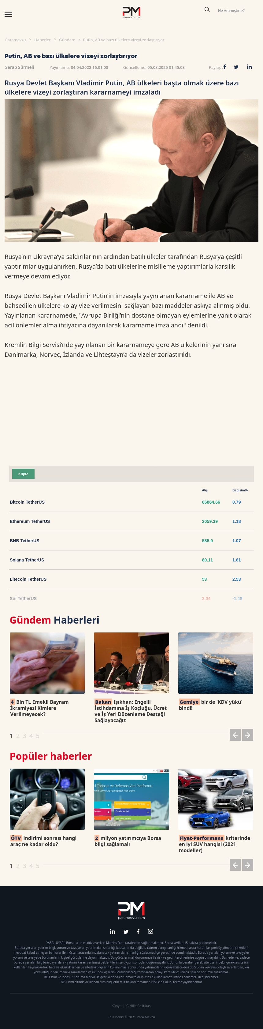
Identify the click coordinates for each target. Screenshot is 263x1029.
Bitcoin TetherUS (27, 502)
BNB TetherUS (24, 540)
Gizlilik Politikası (138, 1005)
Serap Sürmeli (19, 67)
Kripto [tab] (23, 474)
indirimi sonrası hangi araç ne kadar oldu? (43, 841)
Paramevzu (15, 40)
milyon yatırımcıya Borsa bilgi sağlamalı (127, 841)
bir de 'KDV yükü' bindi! (211, 705)
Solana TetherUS (27, 559)
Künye (116, 1005)
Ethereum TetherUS (30, 521)
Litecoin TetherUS (28, 579)
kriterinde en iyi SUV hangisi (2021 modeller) (214, 844)
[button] (235, 736)
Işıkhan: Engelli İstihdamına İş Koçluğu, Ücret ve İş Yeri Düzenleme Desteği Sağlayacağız (130, 711)
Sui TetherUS (23, 598)
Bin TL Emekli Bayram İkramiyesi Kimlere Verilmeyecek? (39, 708)
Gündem (67, 40)
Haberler (42, 40)
